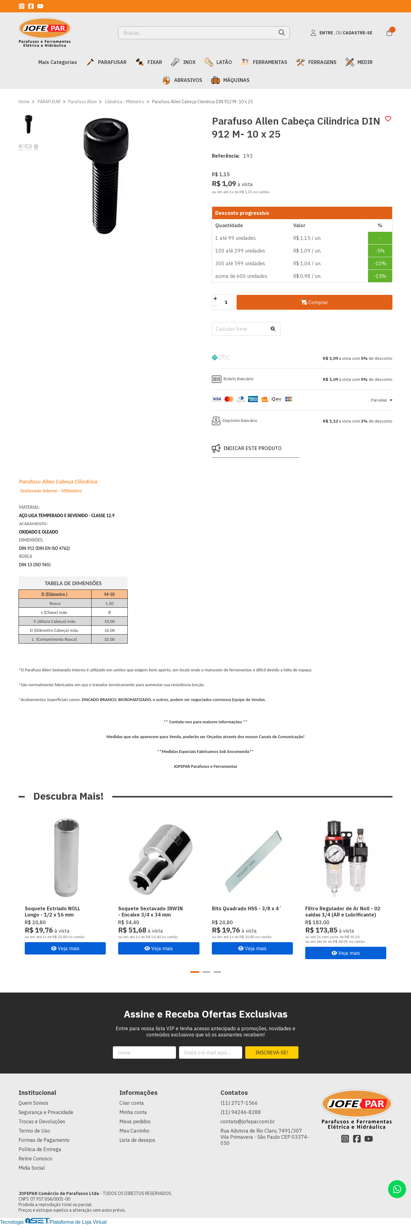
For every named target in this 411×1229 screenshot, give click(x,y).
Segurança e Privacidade (46, 1112)
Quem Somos (33, 1103)
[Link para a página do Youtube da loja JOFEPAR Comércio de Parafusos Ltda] (40, 6)
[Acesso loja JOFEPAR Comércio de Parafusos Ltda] (341, 32)
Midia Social (32, 1168)
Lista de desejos (137, 1140)
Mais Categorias (57, 62)
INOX (183, 62)
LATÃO (218, 62)
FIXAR (148, 62)
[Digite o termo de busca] (196, 33)
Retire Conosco (35, 1158)
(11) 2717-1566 (239, 1103)
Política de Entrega (40, 1149)
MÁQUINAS (230, 80)
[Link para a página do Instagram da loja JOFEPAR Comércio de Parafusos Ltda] (22, 6)
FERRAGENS (316, 62)
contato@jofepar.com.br (247, 1121)
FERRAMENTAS (264, 62)
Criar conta (131, 1103)
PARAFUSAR (106, 62)
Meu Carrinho (134, 1131)
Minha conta (133, 1112)
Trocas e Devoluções (42, 1121)
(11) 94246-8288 (240, 1112)
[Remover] (215, 306)
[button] (302, 358)
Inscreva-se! (271, 1052)
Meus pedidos (135, 1121)
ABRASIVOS (182, 80)
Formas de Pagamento (44, 1140)
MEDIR (359, 62)
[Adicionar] (215, 298)
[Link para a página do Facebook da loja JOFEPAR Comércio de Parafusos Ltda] (31, 6)
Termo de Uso (34, 1131)
